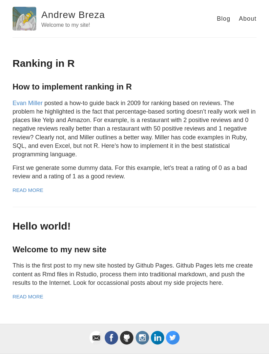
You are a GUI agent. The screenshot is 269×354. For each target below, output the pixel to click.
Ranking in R (44, 63)
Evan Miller (28, 103)
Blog (223, 18)
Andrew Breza (73, 14)
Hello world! (42, 226)
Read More (28, 190)
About (247, 18)
